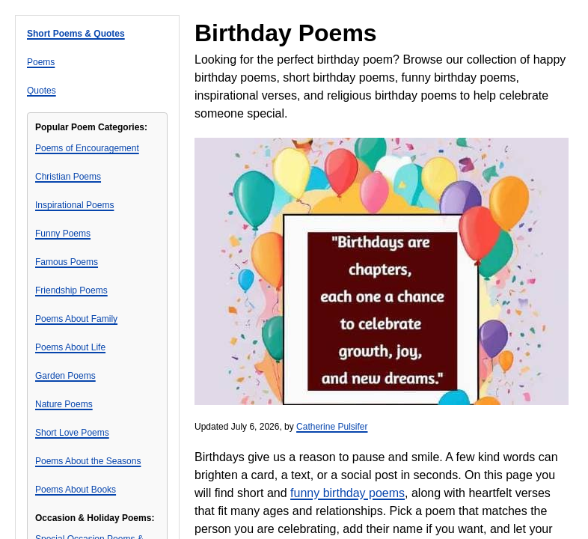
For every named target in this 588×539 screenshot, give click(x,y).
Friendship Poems (71, 290)
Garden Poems (65, 376)
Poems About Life (70, 347)
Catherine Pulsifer (331, 426)
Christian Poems (68, 176)
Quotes (41, 90)
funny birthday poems (347, 493)
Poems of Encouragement (87, 148)
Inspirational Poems (74, 205)
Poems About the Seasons (88, 461)
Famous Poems (66, 262)
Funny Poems (63, 233)
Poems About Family (76, 319)
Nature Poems (64, 404)
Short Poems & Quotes (76, 33)
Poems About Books (75, 489)
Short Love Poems (72, 432)
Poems (41, 62)
